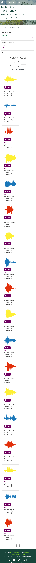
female (3, 46)
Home (3, 14)
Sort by (12, 69)
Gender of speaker (8, 42)
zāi (5, 90)
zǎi (5, 116)
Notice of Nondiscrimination (18, 554)
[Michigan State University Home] (12, 2)
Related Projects (21, 14)
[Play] (7, 87)
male (3, 48)
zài (5, 142)
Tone (3, 52)
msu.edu (26, 552)
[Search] (14, 27)
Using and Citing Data (10, 18)
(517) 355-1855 (14, 552)
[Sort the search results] (20, 69)
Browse (10, 14)
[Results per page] (23, 65)
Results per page (15, 66)
